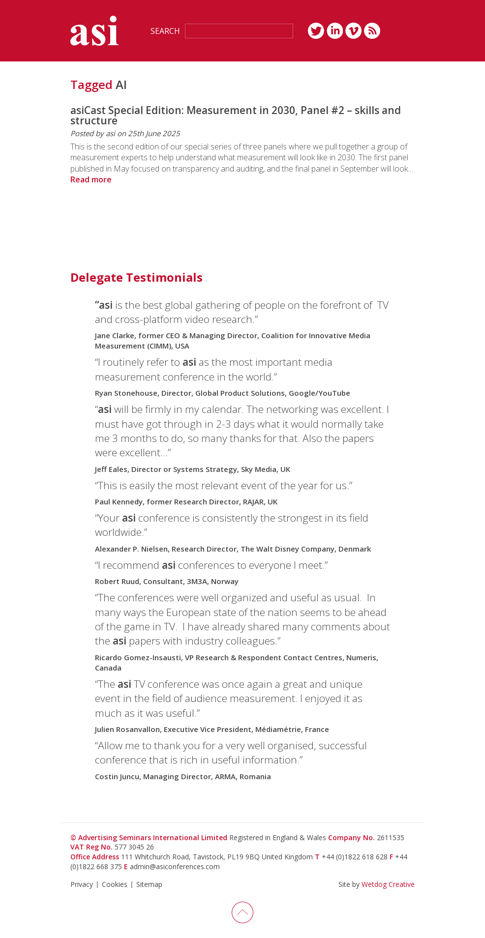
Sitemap (149, 884)
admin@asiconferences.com (175, 866)
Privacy (81, 884)
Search (165, 31)
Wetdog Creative (388, 884)
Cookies (114, 884)
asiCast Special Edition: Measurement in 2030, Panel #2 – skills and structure (235, 115)
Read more (91, 179)
